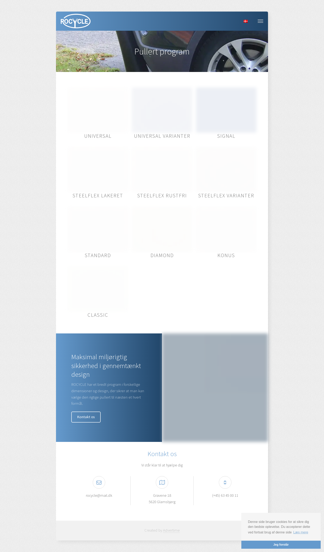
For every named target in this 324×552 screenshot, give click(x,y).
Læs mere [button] (300, 532)
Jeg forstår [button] (281, 544)
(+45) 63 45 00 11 (225, 495)
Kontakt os (86, 416)
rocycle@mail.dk (99, 495)
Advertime (171, 530)
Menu (260, 21)
